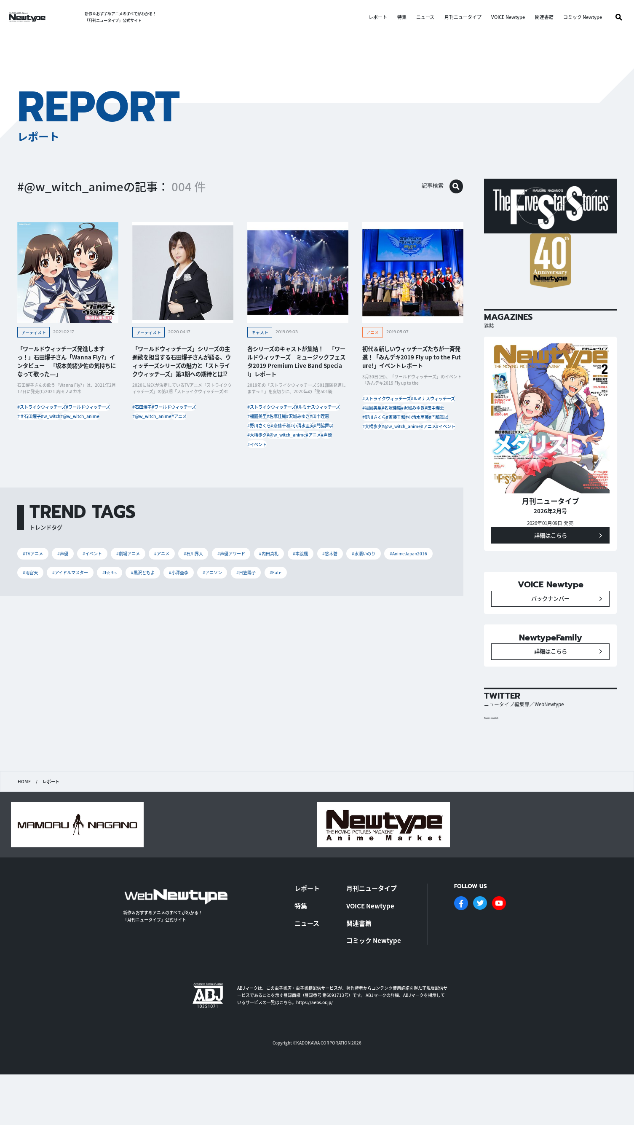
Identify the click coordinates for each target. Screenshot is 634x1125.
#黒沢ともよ (288, 639)
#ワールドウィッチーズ (45, 428)
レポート (370, 17)
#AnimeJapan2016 (96, 639)
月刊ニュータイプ (454, 17)
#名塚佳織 (262, 441)
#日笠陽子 (36, 661)
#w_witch (32, 441)
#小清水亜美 (298, 466)
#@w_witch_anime (75, 441)
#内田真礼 (334, 616)
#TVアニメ (37, 616)
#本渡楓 (374, 616)
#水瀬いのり (39, 639)
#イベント (287, 504)
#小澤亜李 (333, 639)
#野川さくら (298, 453)
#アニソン (376, 639)
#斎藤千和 (262, 466)
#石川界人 (239, 616)
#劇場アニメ (157, 616)
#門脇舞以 (262, 479)
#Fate (74, 661)
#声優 (258, 504)
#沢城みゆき (298, 441)
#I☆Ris (247, 639)
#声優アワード (287, 616)
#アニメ (198, 428)
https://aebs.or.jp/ (314, 1042)
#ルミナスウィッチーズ (275, 428)
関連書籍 (536, 17)
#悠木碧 (411, 616)
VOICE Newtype (500, 17)
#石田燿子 (147, 415)
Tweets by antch (497, 761)
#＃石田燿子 (93, 428)
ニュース (418, 17)
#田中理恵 (262, 453)
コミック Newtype (575, 17)
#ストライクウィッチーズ (47, 415)
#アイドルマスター (197, 639)
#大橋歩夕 (295, 479)
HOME (24, 826)
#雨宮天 (147, 639)
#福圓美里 (321, 428)
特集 (394, 17)
